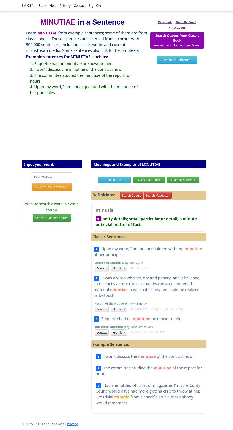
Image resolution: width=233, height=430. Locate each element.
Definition (114, 180)
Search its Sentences (51, 187)
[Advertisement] (116, 131)
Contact (80, 5)
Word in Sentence (177, 60)
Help (53, 5)
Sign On (95, 5)
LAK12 (28, 5)
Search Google (131, 195)
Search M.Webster (158, 195)
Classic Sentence (149, 180)
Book (42, 5)
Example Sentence (183, 180)
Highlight (119, 268)
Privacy (65, 5)
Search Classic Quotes (51, 218)
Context (101, 268)
